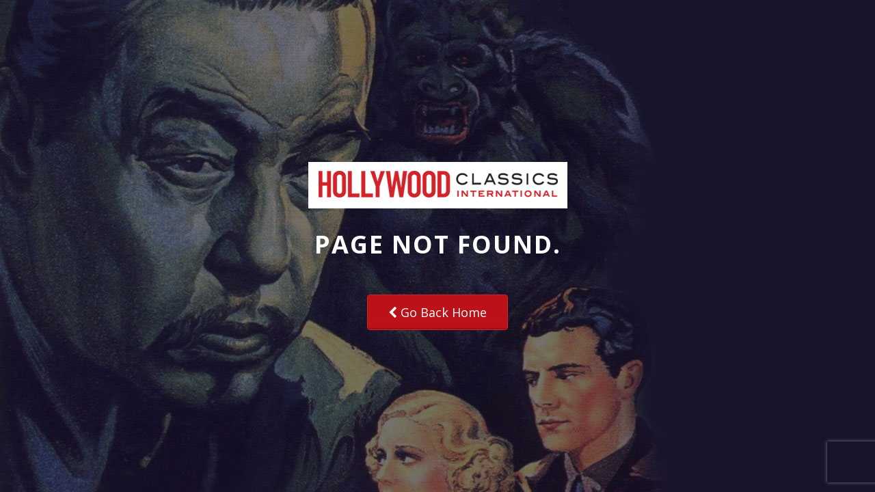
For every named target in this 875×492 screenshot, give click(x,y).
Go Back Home (437, 312)
